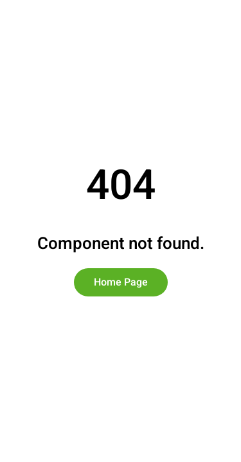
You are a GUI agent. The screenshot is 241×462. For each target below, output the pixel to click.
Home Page (121, 282)
